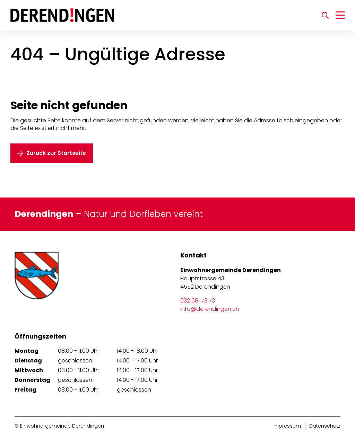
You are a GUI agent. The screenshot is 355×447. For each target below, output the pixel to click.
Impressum (286, 425)
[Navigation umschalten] (340, 15)
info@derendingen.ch (209, 309)
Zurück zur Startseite (56, 153)
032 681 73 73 (197, 301)
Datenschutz (324, 425)
